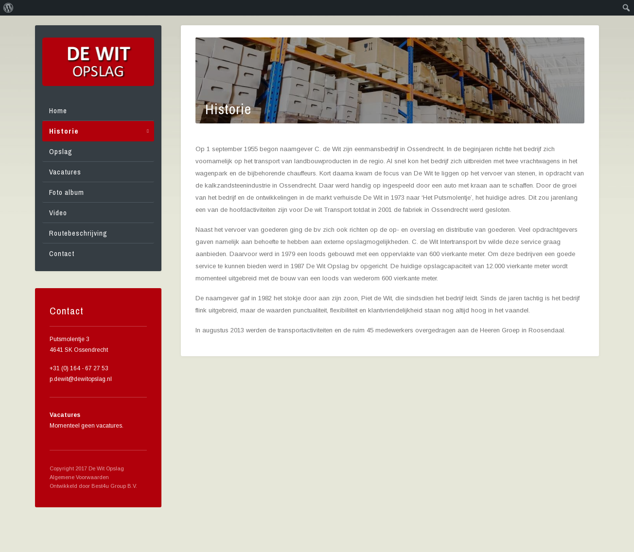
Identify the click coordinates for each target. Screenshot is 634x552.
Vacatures (65, 172)
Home (58, 110)
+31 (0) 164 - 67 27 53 (79, 368)
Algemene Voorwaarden (79, 477)
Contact (61, 253)
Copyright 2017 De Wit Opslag (87, 468)
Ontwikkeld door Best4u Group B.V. (93, 486)
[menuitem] (8, 8)
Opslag (60, 151)
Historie (63, 131)
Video (58, 212)
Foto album (66, 192)
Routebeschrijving (78, 233)
